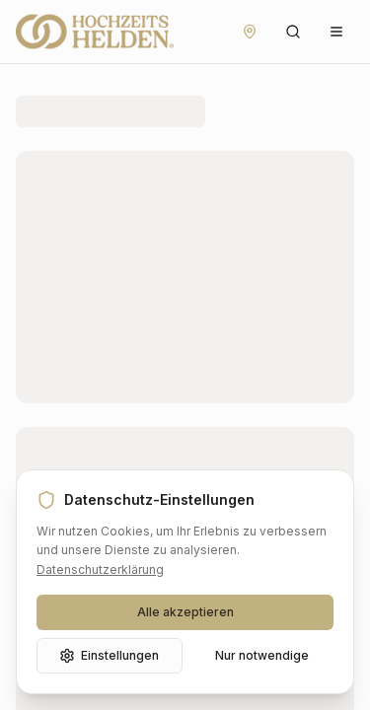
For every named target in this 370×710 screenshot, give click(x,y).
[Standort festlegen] (249, 31)
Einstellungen (109, 656)
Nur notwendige (262, 655)
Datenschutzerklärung (100, 569)
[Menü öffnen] (336, 31)
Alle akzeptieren (185, 611)
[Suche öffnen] (293, 31)
